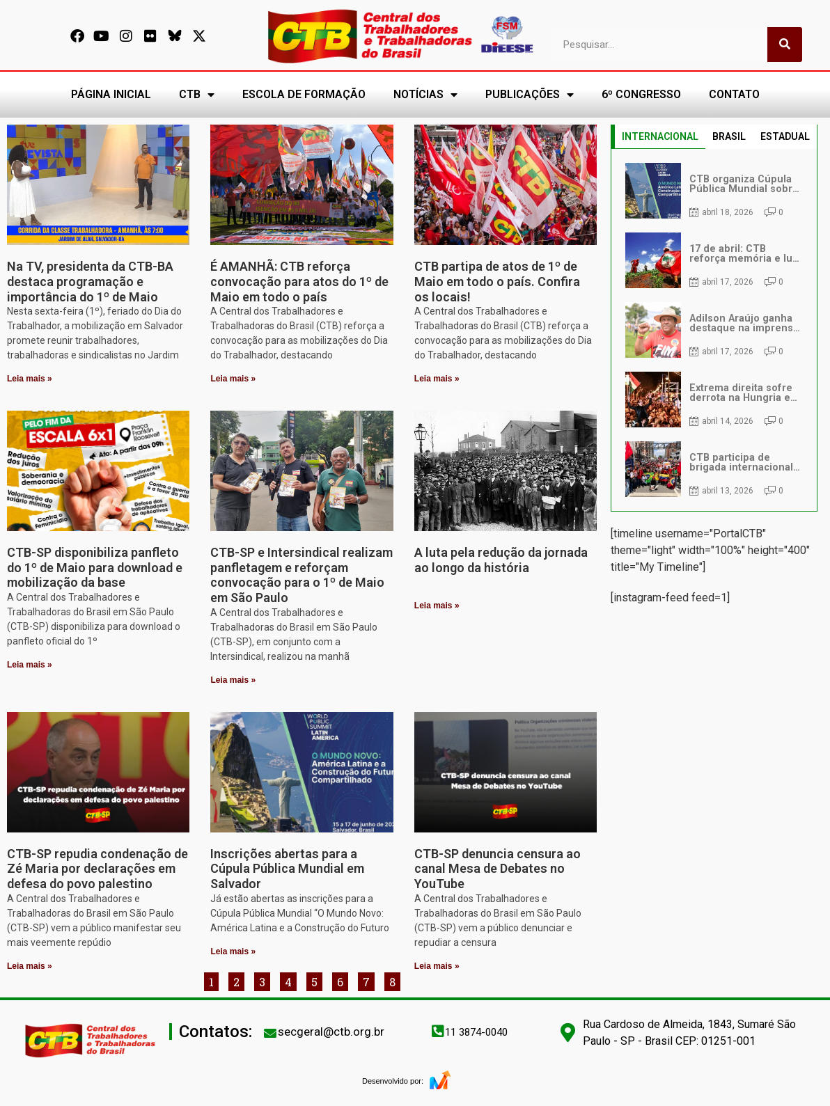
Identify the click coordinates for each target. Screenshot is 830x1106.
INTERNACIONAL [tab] (660, 136)
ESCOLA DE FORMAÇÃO (304, 94)
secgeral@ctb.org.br (331, 1031)
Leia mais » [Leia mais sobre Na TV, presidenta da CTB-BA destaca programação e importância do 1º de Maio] (29, 379)
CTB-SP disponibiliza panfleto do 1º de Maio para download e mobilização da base (94, 567)
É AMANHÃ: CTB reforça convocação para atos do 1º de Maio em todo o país (299, 281)
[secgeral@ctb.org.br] (270, 1033)
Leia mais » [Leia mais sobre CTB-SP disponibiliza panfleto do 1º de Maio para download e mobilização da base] (29, 665)
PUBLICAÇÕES (529, 94)
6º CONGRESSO (641, 94)
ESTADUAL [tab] (785, 136)
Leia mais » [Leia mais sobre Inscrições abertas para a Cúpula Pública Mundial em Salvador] (233, 951)
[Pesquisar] (784, 44)
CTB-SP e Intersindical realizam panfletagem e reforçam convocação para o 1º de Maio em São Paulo (301, 575)
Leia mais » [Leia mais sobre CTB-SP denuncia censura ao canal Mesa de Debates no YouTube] (437, 966)
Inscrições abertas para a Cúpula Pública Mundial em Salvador (287, 868)
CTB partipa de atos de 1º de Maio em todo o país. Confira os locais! (497, 281)
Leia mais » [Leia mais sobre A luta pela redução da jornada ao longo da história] (437, 605)
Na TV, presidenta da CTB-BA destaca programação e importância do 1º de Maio (90, 281)
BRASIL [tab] (729, 136)
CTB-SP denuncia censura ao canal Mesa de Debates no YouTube (497, 868)
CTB (196, 94)
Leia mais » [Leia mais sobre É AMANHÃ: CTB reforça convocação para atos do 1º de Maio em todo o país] (233, 379)
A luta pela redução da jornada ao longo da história (501, 560)
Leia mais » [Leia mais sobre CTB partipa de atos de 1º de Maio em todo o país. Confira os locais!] (437, 379)
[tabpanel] (713, 330)
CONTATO (734, 94)
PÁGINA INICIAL (111, 94)
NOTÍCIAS (425, 94)
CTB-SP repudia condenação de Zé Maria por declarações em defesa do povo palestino (97, 868)
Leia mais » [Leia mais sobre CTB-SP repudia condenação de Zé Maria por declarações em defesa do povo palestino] (29, 966)
